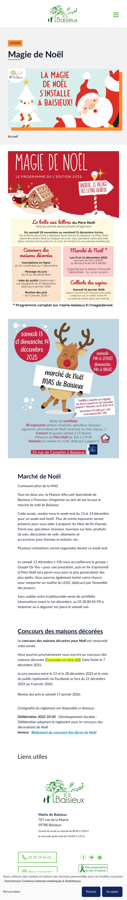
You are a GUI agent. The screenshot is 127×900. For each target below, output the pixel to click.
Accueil (13, 136)
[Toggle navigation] (116, 14)
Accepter (112, 891)
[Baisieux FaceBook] (83, 857)
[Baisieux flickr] (99, 857)
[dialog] (63, 886)
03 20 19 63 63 (39, 857)
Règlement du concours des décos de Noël (63, 732)
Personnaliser (11, 891)
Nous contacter (40, 872)
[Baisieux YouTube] (91, 857)
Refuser (91, 891)
